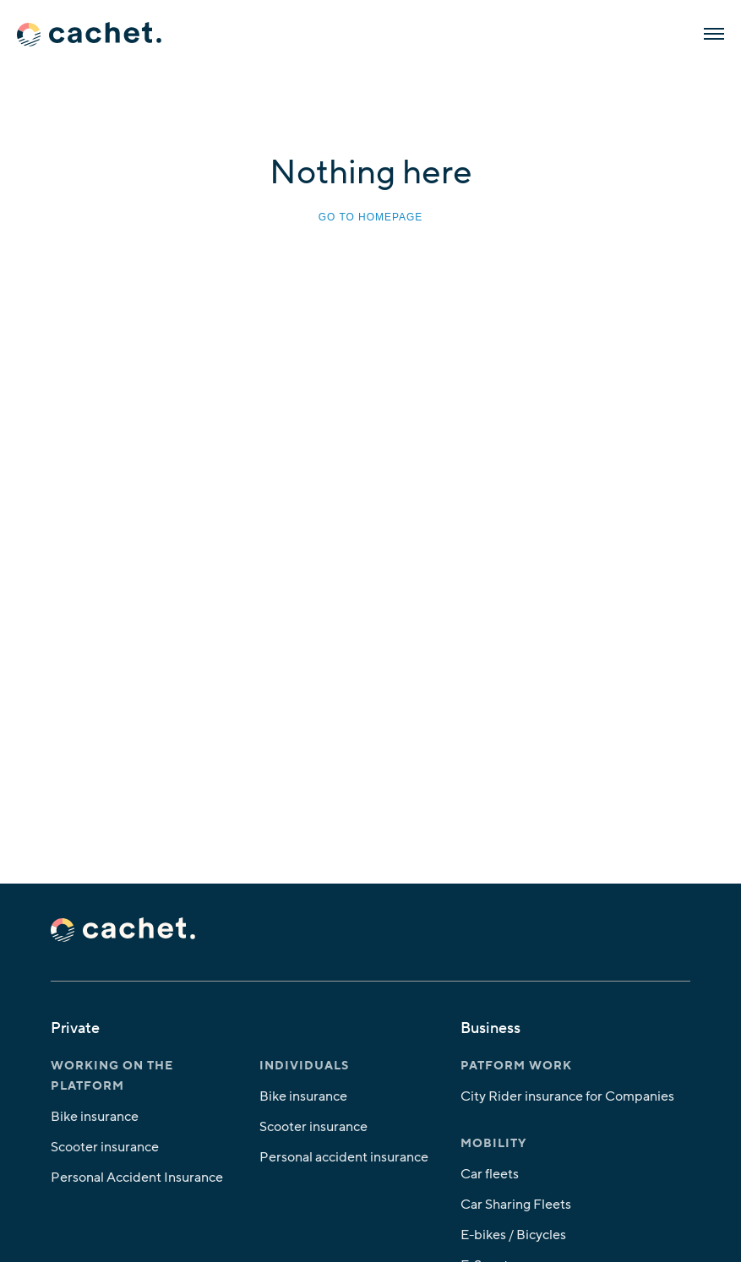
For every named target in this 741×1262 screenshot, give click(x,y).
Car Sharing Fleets (515, 1204)
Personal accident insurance (343, 1157)
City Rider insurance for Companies (567, 1096)
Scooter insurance (105, 1147)
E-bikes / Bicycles (513, 1235)
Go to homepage (370, 217)
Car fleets (489, 1174)
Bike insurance (95, 1116)
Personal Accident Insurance (137, 1177)
